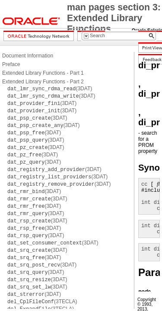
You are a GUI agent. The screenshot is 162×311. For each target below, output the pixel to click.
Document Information (27, 56)
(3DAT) (49, 89)
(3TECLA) (42, 301)
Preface (11, 64)
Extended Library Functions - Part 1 (43, 73)
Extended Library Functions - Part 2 (43, 82)
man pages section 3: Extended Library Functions (114, 18)
